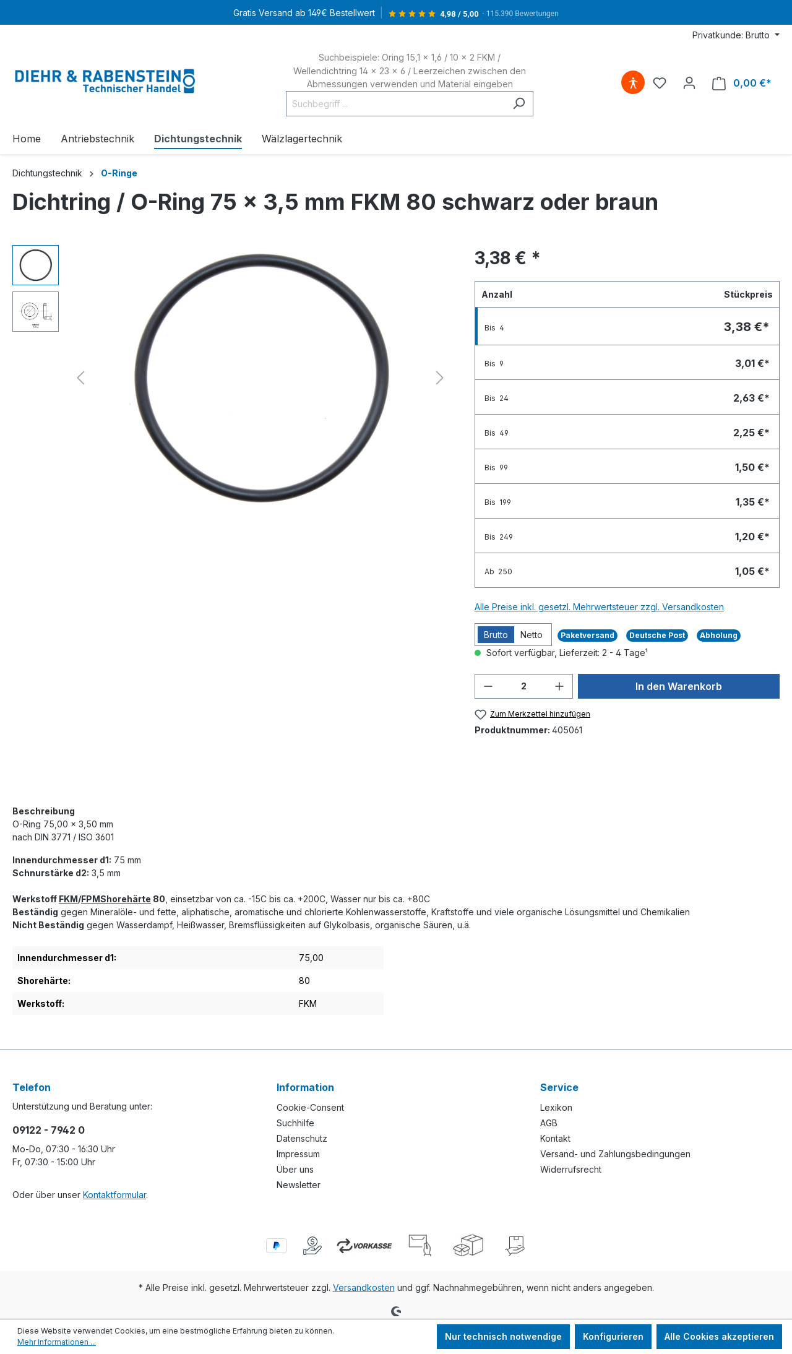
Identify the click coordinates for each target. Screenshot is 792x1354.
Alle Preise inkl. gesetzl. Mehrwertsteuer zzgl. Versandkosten (599, 607)
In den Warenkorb (678, 686)
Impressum (298, 1154)
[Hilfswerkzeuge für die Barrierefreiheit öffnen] (633, 83)
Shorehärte (125, 899)
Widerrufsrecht (570, 1169)
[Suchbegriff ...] (395, 103)
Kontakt (555, 1138)
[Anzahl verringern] (488, 686)
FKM (68, 899)
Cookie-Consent (310, 1107)
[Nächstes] (440, 378)
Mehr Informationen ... (56, 1342)
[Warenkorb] (742, 83)
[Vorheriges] (80, 378)
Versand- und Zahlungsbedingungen (615, 1154)
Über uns (295, 1169)
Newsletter (299, 1184)
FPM (90, 899)
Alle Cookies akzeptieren (719, 1336)
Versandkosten (364, 1287)
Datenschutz (302, 1138)
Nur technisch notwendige (503, 1336)
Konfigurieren (613, 1336)
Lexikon (556, 1107)
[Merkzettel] (659, 83)
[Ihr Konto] (689, 83)
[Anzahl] (523, 686)
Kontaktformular (114, 1194)
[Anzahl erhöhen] (559, 686)
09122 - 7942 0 (48, 1130)
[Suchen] (518, 103)
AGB (548, 1123)
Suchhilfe (295, 1123)
